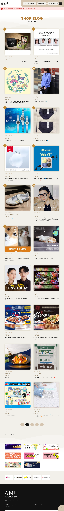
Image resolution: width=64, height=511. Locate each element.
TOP (6, 434)
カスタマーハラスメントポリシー (31, 505)
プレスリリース (16, 507)
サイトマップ (25, 507)
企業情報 (7, 505)
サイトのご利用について (46, 505)
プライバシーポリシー (16, 505)
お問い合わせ (8, 507)
